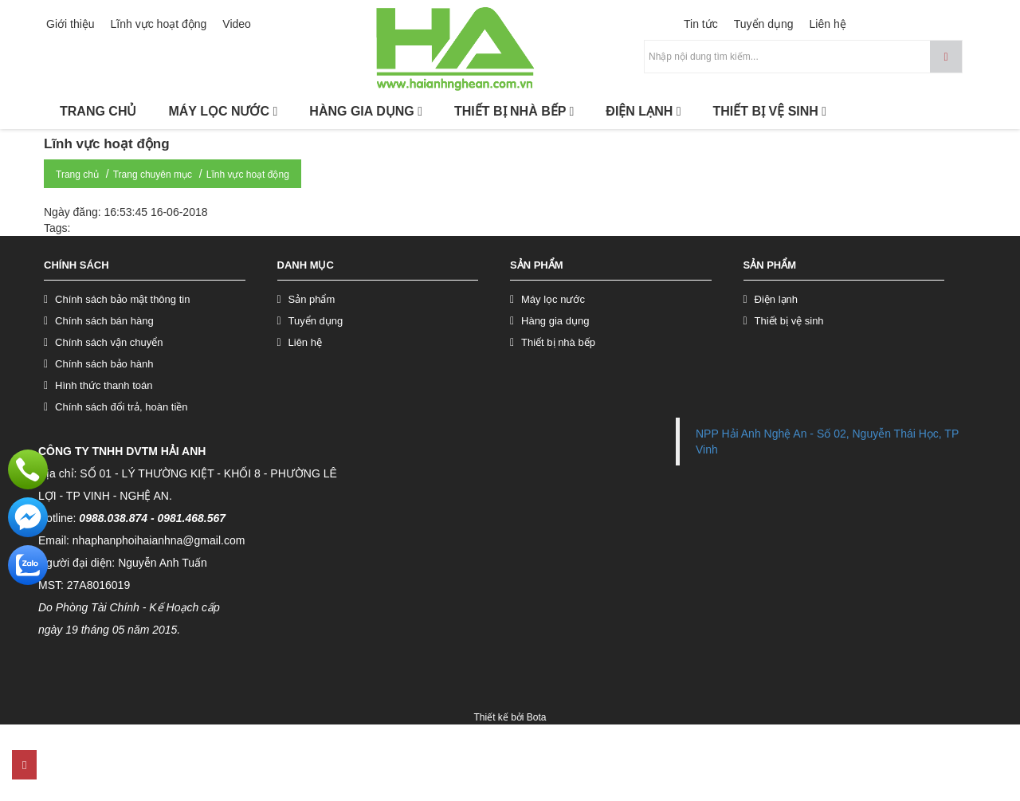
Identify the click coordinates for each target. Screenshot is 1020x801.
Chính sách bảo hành (104, 364)
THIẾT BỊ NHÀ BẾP (514, 111)
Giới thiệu (70, 24)
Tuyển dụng (764, 24)
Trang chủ (77, 174)
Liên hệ (828, 24)
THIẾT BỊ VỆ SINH (770, 111)
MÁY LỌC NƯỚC (222, 111)
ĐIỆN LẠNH (643, 111)
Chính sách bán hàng (104, 321)
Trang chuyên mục (152, 174)
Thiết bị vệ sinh (789, 321)
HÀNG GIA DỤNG (365, 111)
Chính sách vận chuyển (109, 342)
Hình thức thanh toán (103, 385)
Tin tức (701, 24)
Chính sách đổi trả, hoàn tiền (121, 407)
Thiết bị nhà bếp (558, 342)
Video (236, 24)
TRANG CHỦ (98, 111)
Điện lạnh (776, 299)
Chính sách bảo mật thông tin (122, 299)
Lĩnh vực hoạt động (159, 24)
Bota (537, 717)
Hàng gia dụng (555, 321)
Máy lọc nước (553, 299)
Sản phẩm (311, 299)
